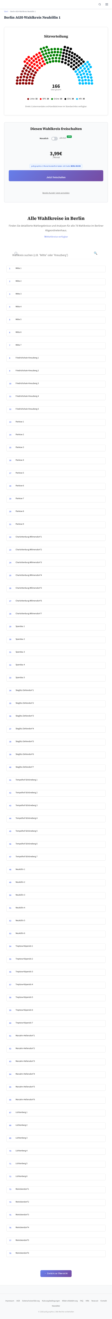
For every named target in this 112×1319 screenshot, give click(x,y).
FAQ (81, 1301)
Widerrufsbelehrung (70, 1301)
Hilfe (87, 1301)
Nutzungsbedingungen (51, 1301)
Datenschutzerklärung (31, 1301)
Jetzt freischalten (55, 177)
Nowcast (94, 1301)
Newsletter (56, 1306)
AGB (18, 1301)
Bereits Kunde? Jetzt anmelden (56, 193)
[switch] (54, 139)
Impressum (9, 1301)
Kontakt (103, 1301)
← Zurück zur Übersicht (56, 1273)
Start (6, 11)
